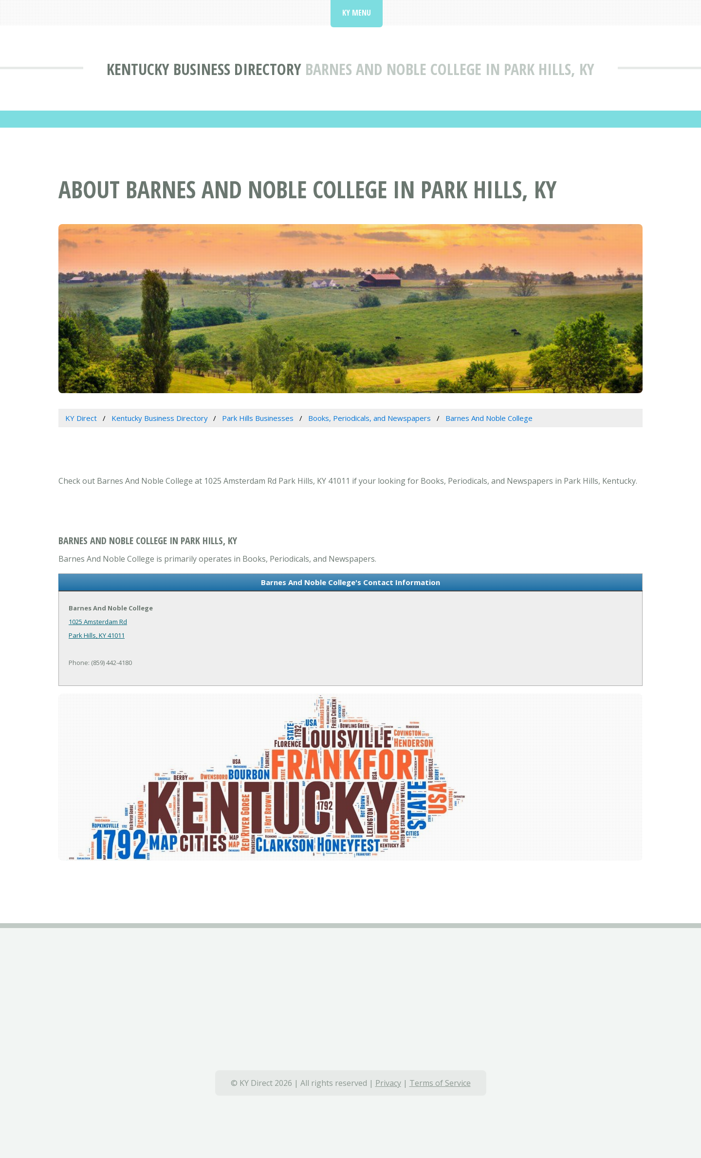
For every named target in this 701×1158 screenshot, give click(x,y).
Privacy (388, 1083)
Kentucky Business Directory (204, 68)
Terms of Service (440, 1083)
